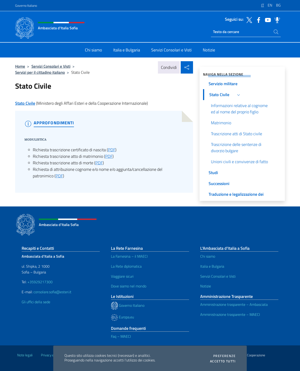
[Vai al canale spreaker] (276, 19)
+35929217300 (40, 282)
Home (20, 66)
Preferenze (224, 356)
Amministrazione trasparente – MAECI (230, 314)
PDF (111, 150)
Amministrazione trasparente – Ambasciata (234, 304)
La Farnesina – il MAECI (129, 256)
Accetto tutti (223, 361)
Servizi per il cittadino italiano (40, 72)
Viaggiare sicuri (122, 276)
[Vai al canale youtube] (266, 19)
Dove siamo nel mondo (128, 286)
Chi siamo (207, 256)
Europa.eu (122, 317)
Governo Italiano (26, 5)
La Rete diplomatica (126, 266)
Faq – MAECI (121, 336)
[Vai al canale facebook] (257, 19)
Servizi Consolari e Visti (50, 66)
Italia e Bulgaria (212, 266)
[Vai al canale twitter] (248, 19)
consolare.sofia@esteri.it (52, 292)
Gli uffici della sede (36, 302)
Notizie (205, 286)
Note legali (25, 355)
